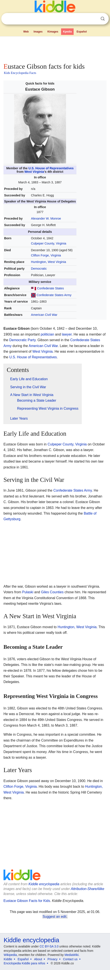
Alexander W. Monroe (46, 218)
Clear (93, 19)
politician (47, 334)
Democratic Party (22, 340)
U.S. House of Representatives (51, 168)
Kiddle (8, 959)
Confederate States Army (54, 295)
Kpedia (67, 31)
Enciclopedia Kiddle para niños (24, 963)
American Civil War (44, 314)
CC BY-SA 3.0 (49, 946)
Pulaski (27, 592)
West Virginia (34, 171)
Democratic (39, 268)
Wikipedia (10, 955)
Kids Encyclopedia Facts (20, 73)
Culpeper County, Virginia (48, 243)
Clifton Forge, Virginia (46, 255)
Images (38, 31)
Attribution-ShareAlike (87, 889)
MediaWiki (72, 955)
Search (102, 19)
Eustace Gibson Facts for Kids (26, 901)
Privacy (53, 959)
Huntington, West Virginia (48, 262)
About (38, 959)
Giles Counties (52, 592)
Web (26, 31)
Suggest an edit (54, 916)
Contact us (70, 959)
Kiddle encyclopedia (44, 884)
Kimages (52, 31)
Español (82, 31)
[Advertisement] (55, 48)
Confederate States (50, 288)
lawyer (67, 334)
